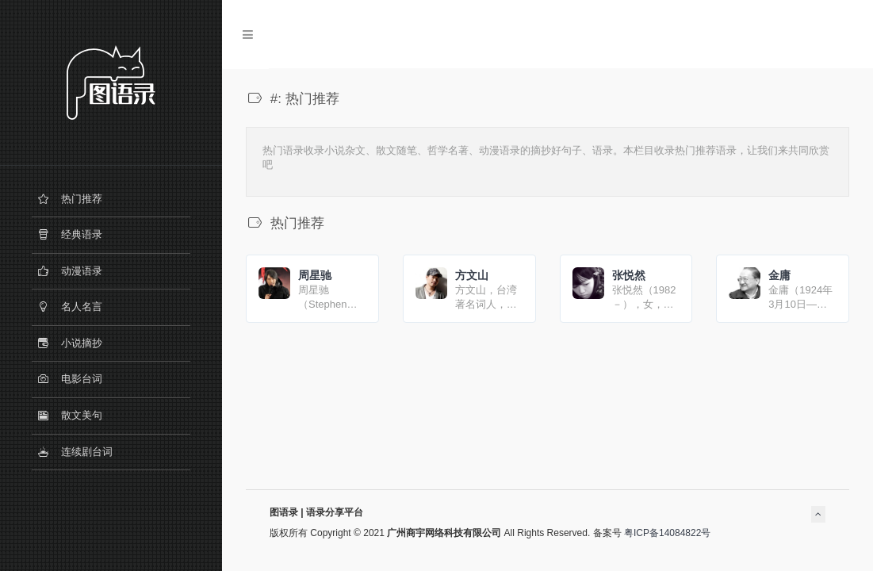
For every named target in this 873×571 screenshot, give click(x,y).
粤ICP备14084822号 (667, 532)
